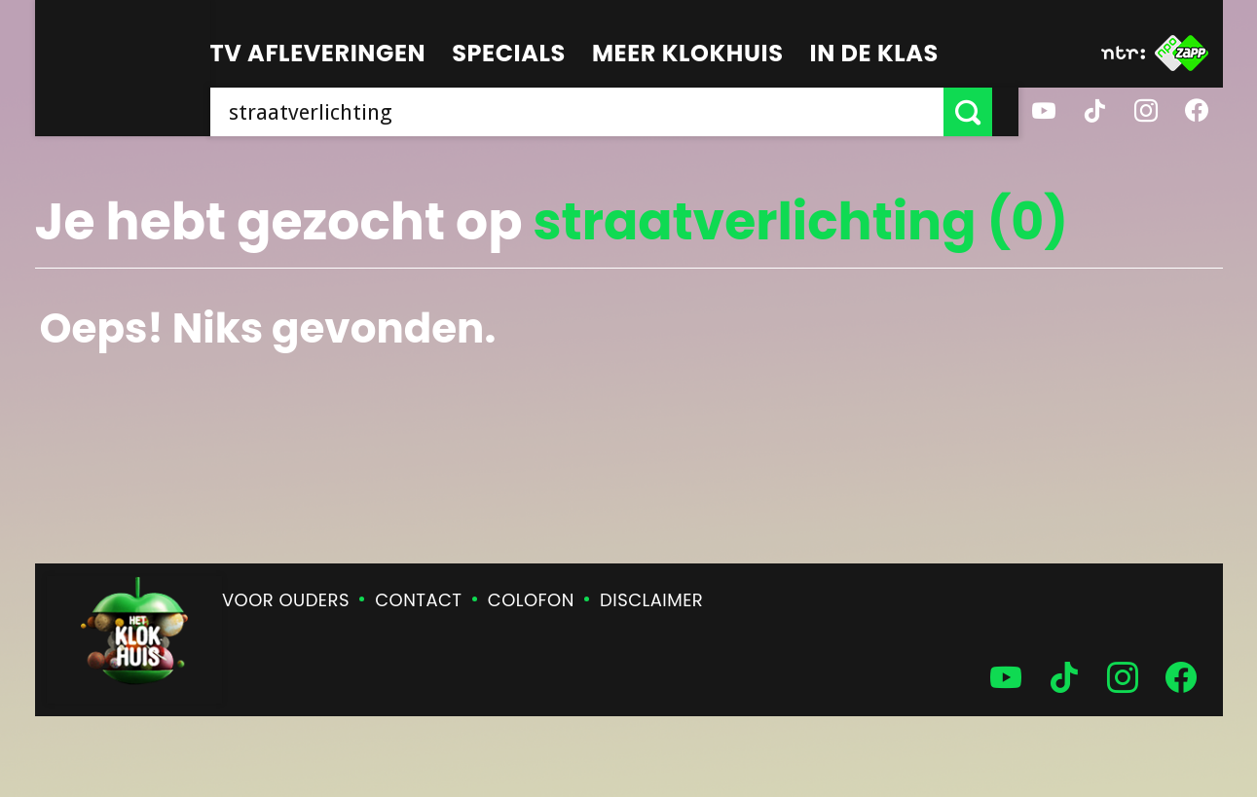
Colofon (531, 600)
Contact (418, 600)
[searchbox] (590, 112)
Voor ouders (286, 600)
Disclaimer (651, 600)
